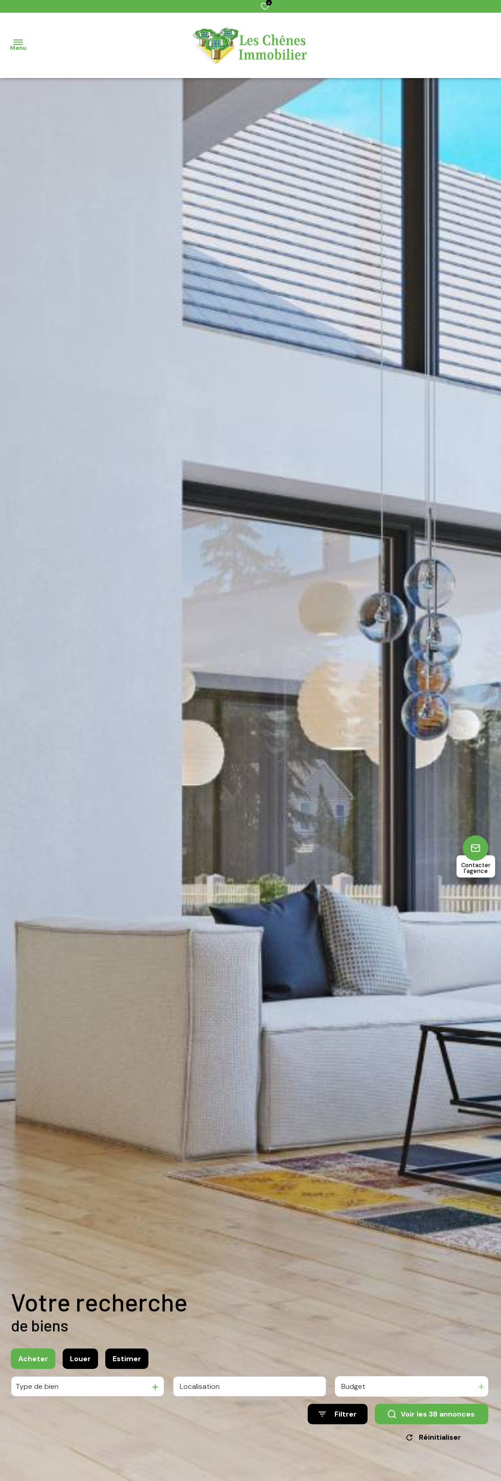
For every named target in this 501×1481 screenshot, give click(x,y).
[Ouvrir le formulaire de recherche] (338, 1414)
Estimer (127, 1358)
